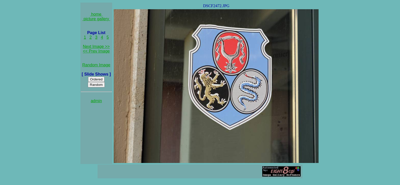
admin (96, 101)
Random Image (96, 65)
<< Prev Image (96, 51)
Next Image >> (96, 46)
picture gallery (96, 19)
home (96, 14)
